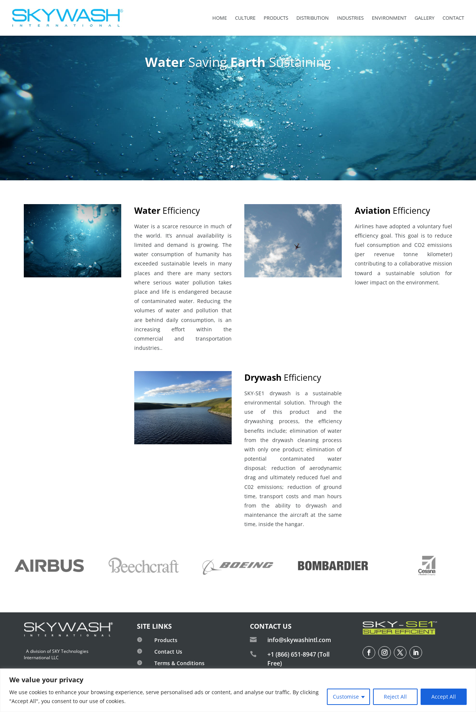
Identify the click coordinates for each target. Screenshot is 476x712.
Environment (389, 18)
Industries (350, 18)
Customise (346, 696)
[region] (238, 690)
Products (276, 18)
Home (219, 18)
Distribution (312, 18)
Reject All (395, 696)
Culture (245, 18)
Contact (453, 18)
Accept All (443, 696)
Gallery (424, 18)
